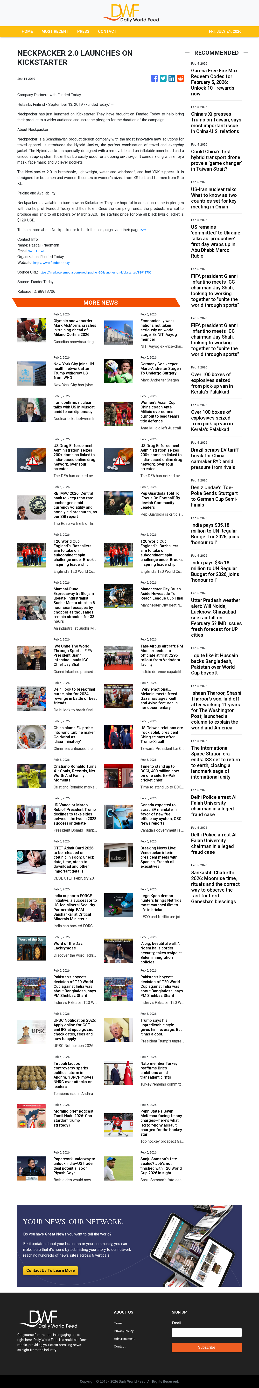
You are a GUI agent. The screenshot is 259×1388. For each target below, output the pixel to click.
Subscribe (206, 1347)
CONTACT (107, 31)
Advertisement (126, 1338)
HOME (27, 31)
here (144, 229)
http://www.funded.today (54, 262)
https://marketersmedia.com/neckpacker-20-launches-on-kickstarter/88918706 (106, 272)
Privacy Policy (126, 1330)
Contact (120, 1346)
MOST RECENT (55, 31)
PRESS (83, 31)
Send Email (37, 251)
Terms (119, 1323)
